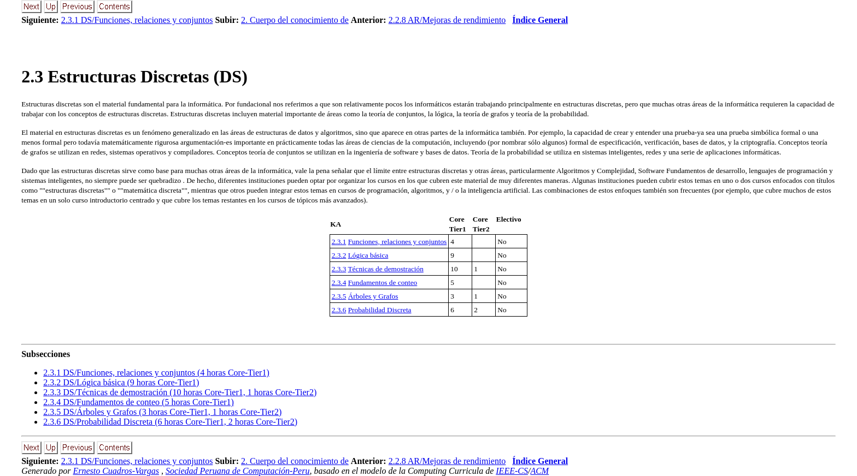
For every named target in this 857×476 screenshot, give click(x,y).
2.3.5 (339, 296)
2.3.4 (339, 282)
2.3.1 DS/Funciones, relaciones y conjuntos (137, 20)
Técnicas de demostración (385, 269)
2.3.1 (339, 241)
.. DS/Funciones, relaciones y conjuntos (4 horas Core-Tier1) (156, 372)
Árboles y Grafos (373, 296)
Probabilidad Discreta (380, 310)
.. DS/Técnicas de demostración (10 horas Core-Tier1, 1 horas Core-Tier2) (179, 392)
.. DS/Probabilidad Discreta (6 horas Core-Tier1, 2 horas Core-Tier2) (170, 421)
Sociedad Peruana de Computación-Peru (238, 470)
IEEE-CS (512, 470)
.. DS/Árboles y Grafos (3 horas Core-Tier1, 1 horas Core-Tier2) (162, 411)
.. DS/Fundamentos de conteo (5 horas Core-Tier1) (138, 402)
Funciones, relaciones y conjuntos (397, 241)
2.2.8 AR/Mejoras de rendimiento (447, 20)
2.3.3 (339, 269)
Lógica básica (368, 255)
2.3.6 (339, 310)
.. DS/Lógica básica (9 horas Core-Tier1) (121, 382)
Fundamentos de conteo (383, 282)
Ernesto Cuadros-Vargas (116, 470)
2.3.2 (339, 255)
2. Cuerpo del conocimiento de (295, 20)
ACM (539, 470)
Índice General (540, 20)
